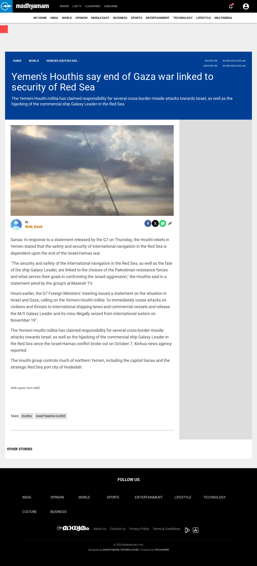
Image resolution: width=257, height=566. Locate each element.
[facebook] (148, 223)
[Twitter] (155, 223)
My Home (40, 18)
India (54, 18)
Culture (29, 512)
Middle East (100, 18)
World (67, 18)
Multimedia (223, 18)
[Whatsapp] (162, 223)
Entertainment (158, 18)
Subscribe (110, 6)
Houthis (27, 416)
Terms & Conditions (166, 529)
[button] (6, 6)
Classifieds (92, 6)
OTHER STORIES (19, 449)
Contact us (118, 529)
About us (99, 529)
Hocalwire (162, 549)
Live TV (76, 6)
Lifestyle (203, 18)
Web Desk (34, 226)
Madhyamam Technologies (121, 549)
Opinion (81, 18)
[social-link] (170, 223)
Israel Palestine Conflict (50, 416)
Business (120, 18)
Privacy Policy (139, 529)
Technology (183, 18)
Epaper (64, 6)
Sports (136, 18)
